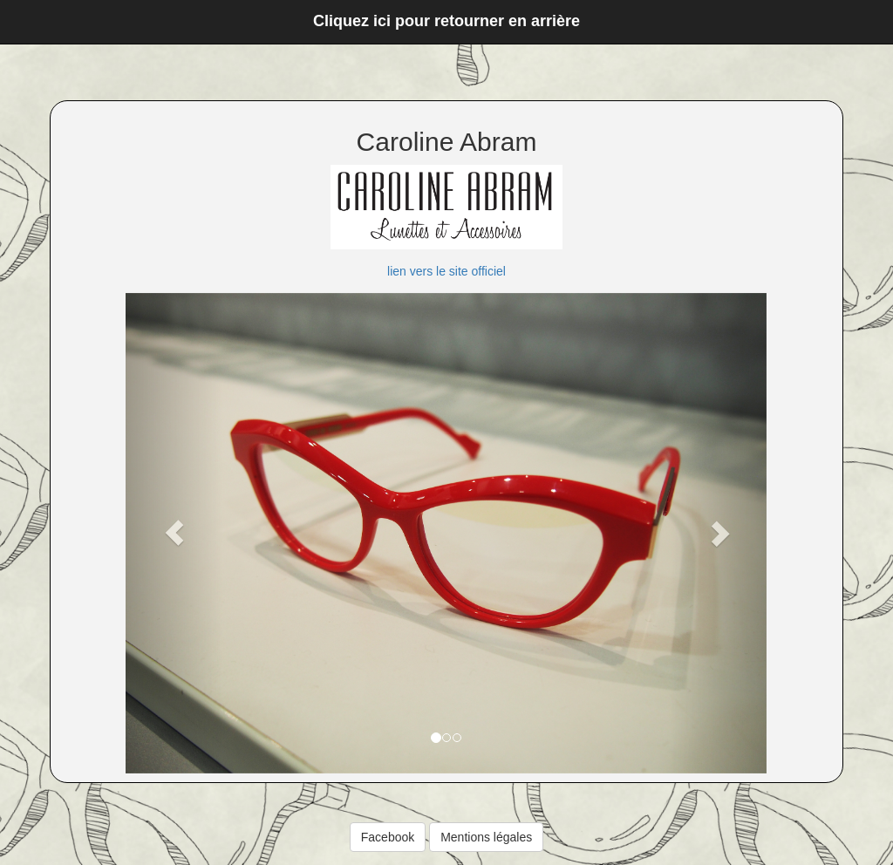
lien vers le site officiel (446, 271)
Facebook (387, 837)
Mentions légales (486, 837)
